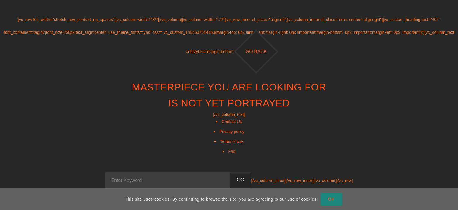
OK (331, 199)
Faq (231, 151)
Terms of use (231, 141)
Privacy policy (231, 131)
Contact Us (232, 121)
